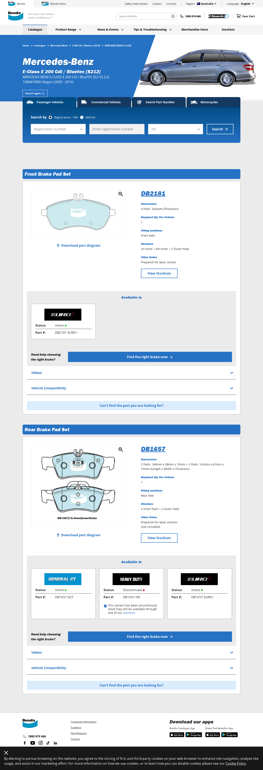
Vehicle (90, 117)
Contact (171, 4)
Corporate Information (83, 721)
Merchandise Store (194, 29)
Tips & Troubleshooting (153, 29)
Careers (157, 4)
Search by (39, 117)
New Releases (79, 733)
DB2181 (153, 193)
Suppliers (76, 727)
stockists (129, 613)
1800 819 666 (34, 736)
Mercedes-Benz (59, 45)
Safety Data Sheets (136, 4)
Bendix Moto (54, 4)
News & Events (110, 29)
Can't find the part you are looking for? (131, 405)
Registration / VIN (66, 117)
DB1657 (153, 449)
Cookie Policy (236, 763)
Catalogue (35, 29)
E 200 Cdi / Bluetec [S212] (86, 45)
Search (220, 129)
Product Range (68, 29)
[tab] (35, 93)
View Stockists (159, 273)
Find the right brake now (150, 357)
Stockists (228, 29)
